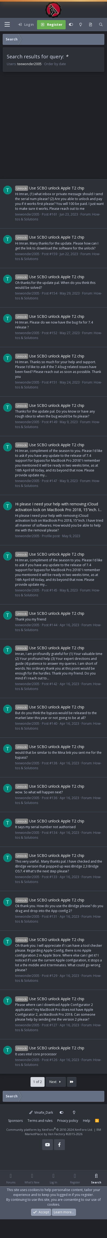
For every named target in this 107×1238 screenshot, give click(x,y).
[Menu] (7, 24)
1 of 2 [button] (37, 1081)
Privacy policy (67, 1120)
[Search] (101, 24)
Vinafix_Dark (41, 1112)
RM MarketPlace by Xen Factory (63, 1132)
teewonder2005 (29, 64)
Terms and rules (40, 1120)
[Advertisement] (50, 128)
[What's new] (90, 24)
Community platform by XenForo (49, 1130)
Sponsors (15, 1120)
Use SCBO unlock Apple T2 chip (49, 188)
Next (55, 1081)
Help (86, 1120)
